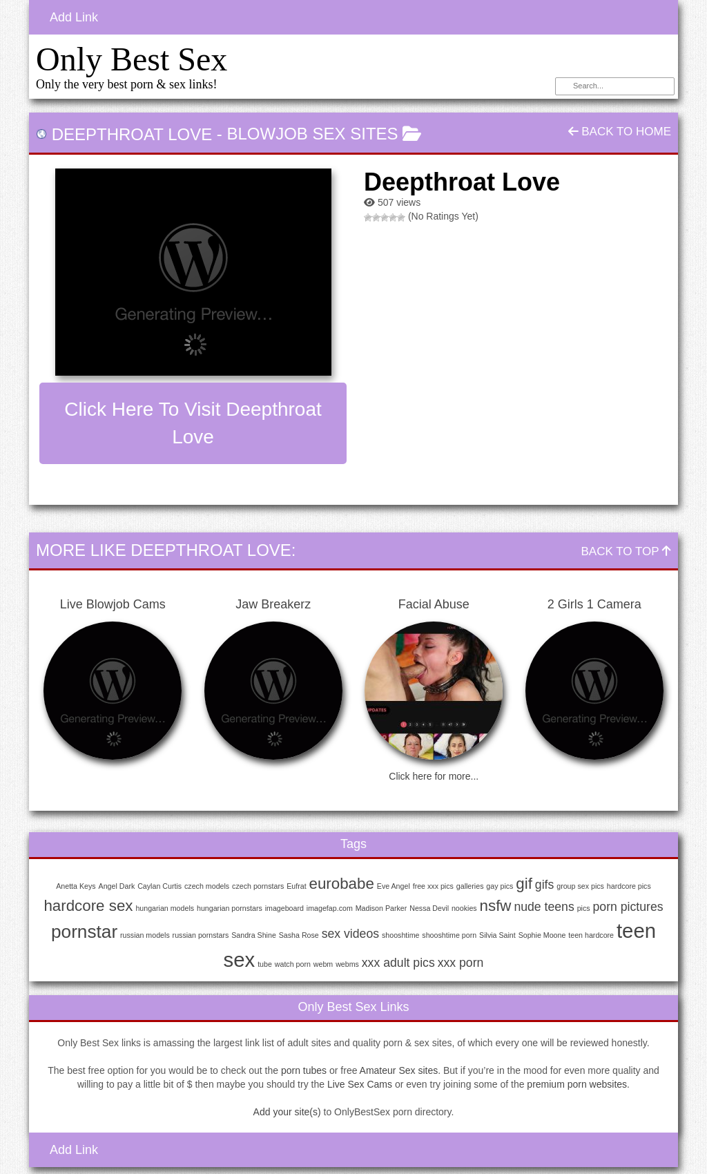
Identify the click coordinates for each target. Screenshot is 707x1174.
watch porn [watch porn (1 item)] (293, 964)
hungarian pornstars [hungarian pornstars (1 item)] (229, 908)
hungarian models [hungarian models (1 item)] (164, 908)
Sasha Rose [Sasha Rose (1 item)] (299, 935)
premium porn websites (577, 1084)
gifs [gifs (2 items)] (544, 885)
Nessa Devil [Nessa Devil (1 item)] (429, 908)
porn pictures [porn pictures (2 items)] (628, 907)
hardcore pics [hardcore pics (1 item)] (629, 886)
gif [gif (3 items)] (524, 883)
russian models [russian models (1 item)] (145, 935)
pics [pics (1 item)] (583, 908)
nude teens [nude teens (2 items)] (544, 907)
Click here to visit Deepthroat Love (192, 423)
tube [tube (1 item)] (265, 964)
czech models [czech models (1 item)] (206, 886)
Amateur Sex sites (399, 1070)
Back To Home (619, 131)
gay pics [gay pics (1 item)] (499, 886)
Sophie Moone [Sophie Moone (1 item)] (542, 935)
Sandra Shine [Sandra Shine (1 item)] (253, 935)
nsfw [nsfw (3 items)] (496, 905)
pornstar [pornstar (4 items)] (84, 931)
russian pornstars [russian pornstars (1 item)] (201, 935)
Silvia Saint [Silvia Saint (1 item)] (497, 935)
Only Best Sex (131, 59)
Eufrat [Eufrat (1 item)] (296, 886)
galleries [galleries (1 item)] (470, 886)
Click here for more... (433, 776)
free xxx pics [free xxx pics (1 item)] (433, 886)
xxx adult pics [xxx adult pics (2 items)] (398, 963)
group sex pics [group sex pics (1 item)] (580, 886)
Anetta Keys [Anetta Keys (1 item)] (75, 886)
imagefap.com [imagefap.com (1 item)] (330, 908)
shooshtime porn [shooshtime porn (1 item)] (449, 935)
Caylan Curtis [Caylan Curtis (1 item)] (159, 886)
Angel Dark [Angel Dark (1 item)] (117, 886)
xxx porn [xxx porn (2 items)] (461, 963)
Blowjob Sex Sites (312, 133)
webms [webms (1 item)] (347, 964)
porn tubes (304, 1070)
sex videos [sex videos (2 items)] (350, 934)
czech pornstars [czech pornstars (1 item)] (258, 886)
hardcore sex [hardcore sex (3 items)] (88, 905)
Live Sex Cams (359, 1084)
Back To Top (626, 551)
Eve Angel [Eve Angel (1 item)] (393, 886)
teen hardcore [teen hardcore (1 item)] (591, 935)
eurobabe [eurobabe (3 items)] (341, 883)
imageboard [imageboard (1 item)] (284, 908)
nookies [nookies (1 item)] (464, 908)
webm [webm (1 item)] (323, 964)
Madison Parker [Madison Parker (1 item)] (381, 908)
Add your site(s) (287, 1111)
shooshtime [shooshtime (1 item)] (401, 935)
